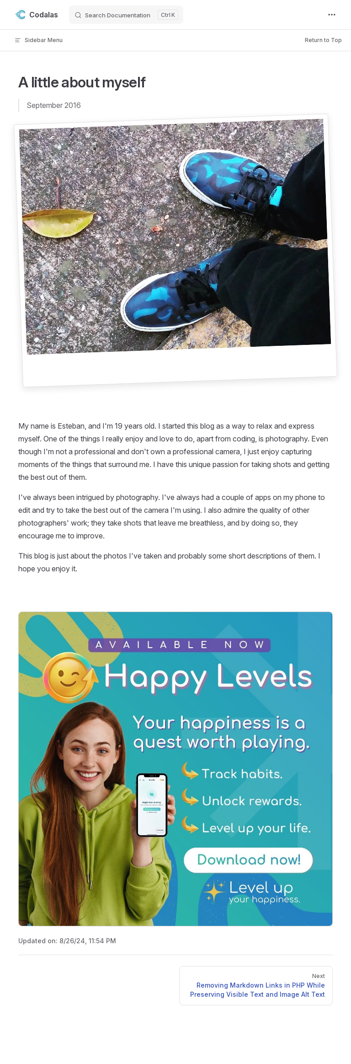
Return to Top (323, 40)
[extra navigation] (332, 14)
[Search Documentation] (126, 14)
